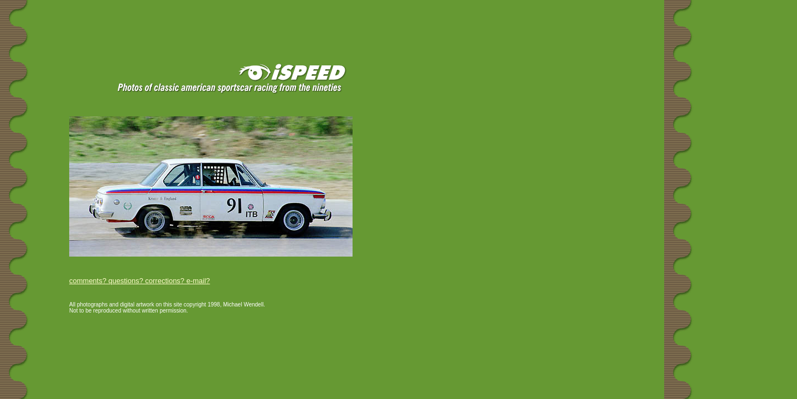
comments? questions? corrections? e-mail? (139, 281)
